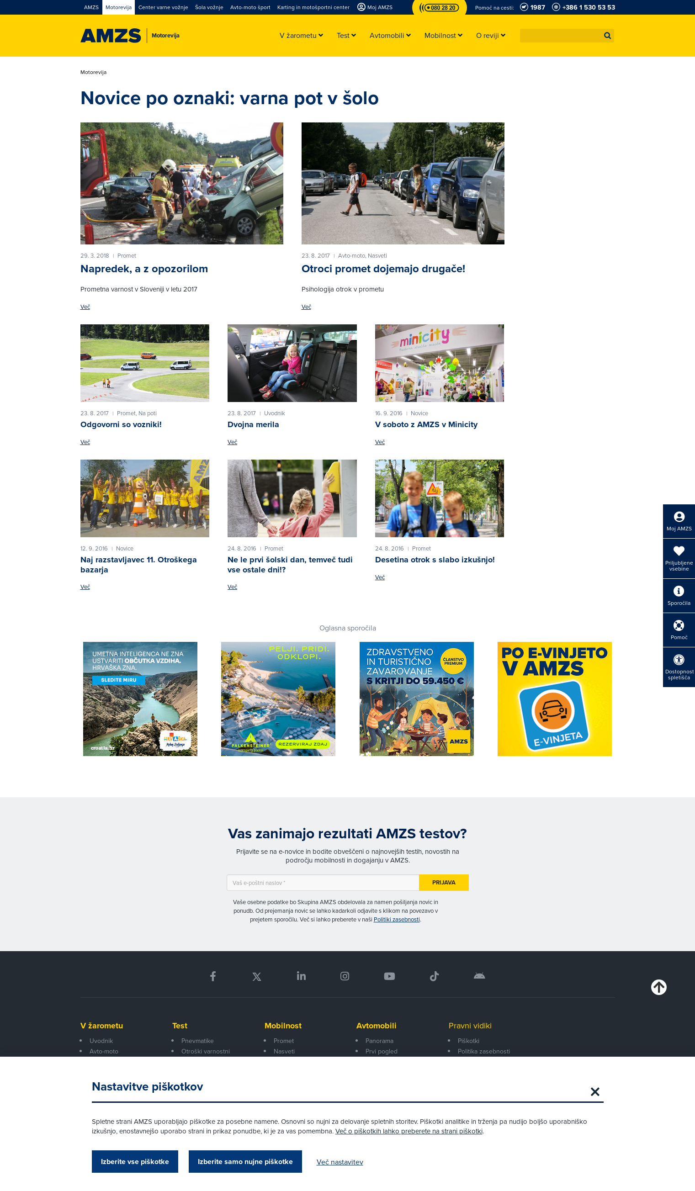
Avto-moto (104, 1051)
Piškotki (468, 1040)
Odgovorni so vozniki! (121, 424)
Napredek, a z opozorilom (144, 268)
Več (85, 307)
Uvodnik (101, 1040)
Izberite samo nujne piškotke (245, 1161)
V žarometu (101, 1026)
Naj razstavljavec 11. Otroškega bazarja (138, 565)
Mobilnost (283, 1026)
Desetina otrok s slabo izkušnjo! (435, 560)
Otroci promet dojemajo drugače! (383, 268)
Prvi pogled (382, 1051)
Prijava (444, 882)
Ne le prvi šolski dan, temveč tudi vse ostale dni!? (290, 565)
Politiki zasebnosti (397, 919)
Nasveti (284, 1051)
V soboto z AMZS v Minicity (426, 424)
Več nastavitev (340, 1162)
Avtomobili (376, 1026)
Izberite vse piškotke (135, 1161)
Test (179, 1026)
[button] (607, 35)
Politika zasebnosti (484, 1051)
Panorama (379, 1040)
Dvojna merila (253, 424)
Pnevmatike (197, 1040)
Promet (284, 1040)
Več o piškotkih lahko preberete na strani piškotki (409, 1131)
